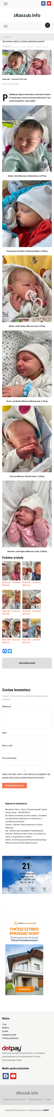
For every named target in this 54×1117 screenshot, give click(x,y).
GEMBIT (46, 1110)
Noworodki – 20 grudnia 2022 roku (11, 641)
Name (4, 733)
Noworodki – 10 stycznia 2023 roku (31, 583)
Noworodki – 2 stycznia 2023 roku (11, 612)
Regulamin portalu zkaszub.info (14, 1099)
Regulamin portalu (9, 1035)
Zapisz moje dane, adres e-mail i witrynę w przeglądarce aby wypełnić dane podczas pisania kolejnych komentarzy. (26, 776)
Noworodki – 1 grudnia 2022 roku (31, 641)
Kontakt (5, 1031)
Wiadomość (6, 706)
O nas (4, 1024)
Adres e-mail (7, 745)
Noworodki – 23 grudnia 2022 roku (31, 612)
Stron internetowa (9, 758)
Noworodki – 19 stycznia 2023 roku (11, 583)
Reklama (5, 1028)
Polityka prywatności (10, 1038)
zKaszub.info (27, 1092)
